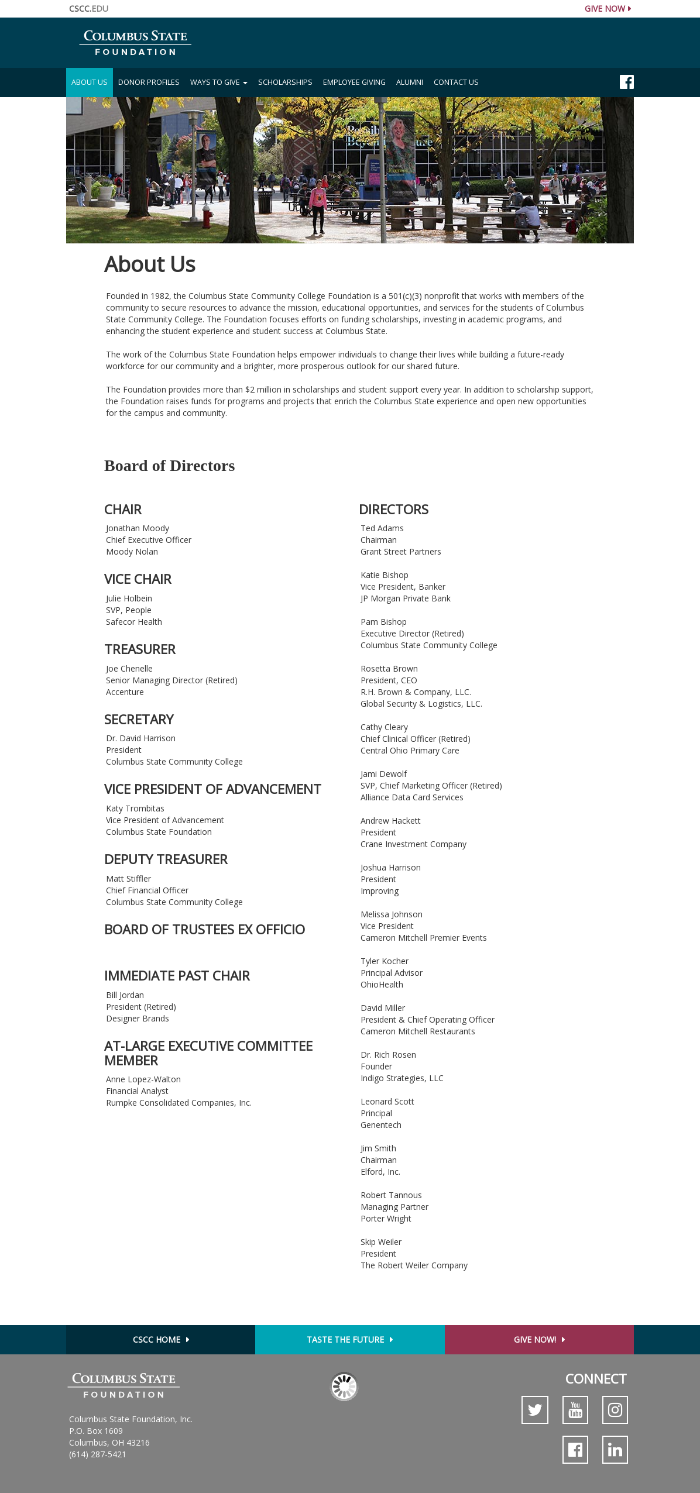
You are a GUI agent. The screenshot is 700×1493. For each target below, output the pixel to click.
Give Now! (535, 1339)
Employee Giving (354, 82)
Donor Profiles (149, 82)
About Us (92, 81)
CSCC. (88, 8)
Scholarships (285, 82)
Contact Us (456, 82)
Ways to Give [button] (219, 82)
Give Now (605, 8)
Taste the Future (345, 1339)
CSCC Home (156, 1339)
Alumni (409, 82)
